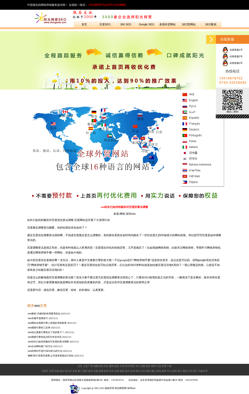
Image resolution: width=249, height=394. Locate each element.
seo (37, 306)
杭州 (101, 366)
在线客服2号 (232, 56)
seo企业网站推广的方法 (40, 346)
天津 (122, 366)
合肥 (116, 371)
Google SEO (146, 24)
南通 (101, 371)
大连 (158, 366)
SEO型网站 (189, 24)
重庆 (111, 366)
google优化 (204, 260)
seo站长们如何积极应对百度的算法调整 (48, 341)
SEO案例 (211, 24)
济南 (56, 371)
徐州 (106, 371)
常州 (111, 371)
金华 (132, 371)
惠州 (164, 371)
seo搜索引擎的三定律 (39, 327)
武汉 (106, 366)
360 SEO (125, 24)
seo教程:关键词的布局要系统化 (44, 313)
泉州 (90, 371)
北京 (80, 366)
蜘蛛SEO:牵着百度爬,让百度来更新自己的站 (51, 355)
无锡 (95, 371)
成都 (95, 366)
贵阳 (185, 371)
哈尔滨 (68, 371)
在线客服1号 (232, 49)
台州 (143, 371)
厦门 (80, 371)
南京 (116, 366)
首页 (84, 24)
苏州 (127, 366)
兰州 (190, 371)
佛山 (153, 371)
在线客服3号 (232, 63)
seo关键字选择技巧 (38, 318)
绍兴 (137, 371)
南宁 (195, 371)
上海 (85, 366)
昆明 (174, 371)
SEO (133, 264)
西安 (132, 366)
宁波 (169, 366)
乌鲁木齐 (203, 371)
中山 (169, 371)
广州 (90, 366)
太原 (51, 371)
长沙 (137, 366)
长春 (74, 371)
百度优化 (57, 220)
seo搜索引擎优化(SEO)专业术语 (44, 337)
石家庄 (44, 371)
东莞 (164, 366)
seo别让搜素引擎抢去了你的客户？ (46, 332)
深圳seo (131, 213)
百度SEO (105, 24)
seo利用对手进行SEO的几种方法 (45, 351)
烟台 (62, 371)
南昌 (122, 371)
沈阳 (143, 366)
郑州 (153, 366)
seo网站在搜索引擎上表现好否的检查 (47, 323)
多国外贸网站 (167, 24)
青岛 (148, 366)
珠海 (158, 371)
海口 (179, 371)
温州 (148, 371)
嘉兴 (127, 371)
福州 (85, 371)
